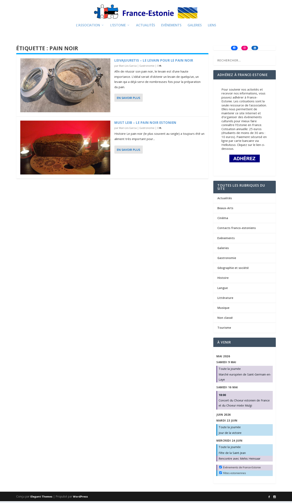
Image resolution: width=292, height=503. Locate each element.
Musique (223, 309)
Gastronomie (147, 67)
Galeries (195, 27)
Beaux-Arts (225, 210)
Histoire (223, 279)
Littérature (225, 299)
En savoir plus (128, 99)
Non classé (225, 319)
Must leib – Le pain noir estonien (145, 124)
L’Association (88, 27)
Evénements (171, 27)
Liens (212, 27)
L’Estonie (118, 27)
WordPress (80, 498)
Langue (222, 289)
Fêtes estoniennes (232, 474)
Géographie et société (233, 269)
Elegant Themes (41, 498)
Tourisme (224, 329)
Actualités (145, 27)
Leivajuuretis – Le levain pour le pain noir (153, 62)
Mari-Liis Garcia (128, 67)
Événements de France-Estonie (240, 469)
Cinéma (222, 220)
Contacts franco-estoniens (236, 230)
